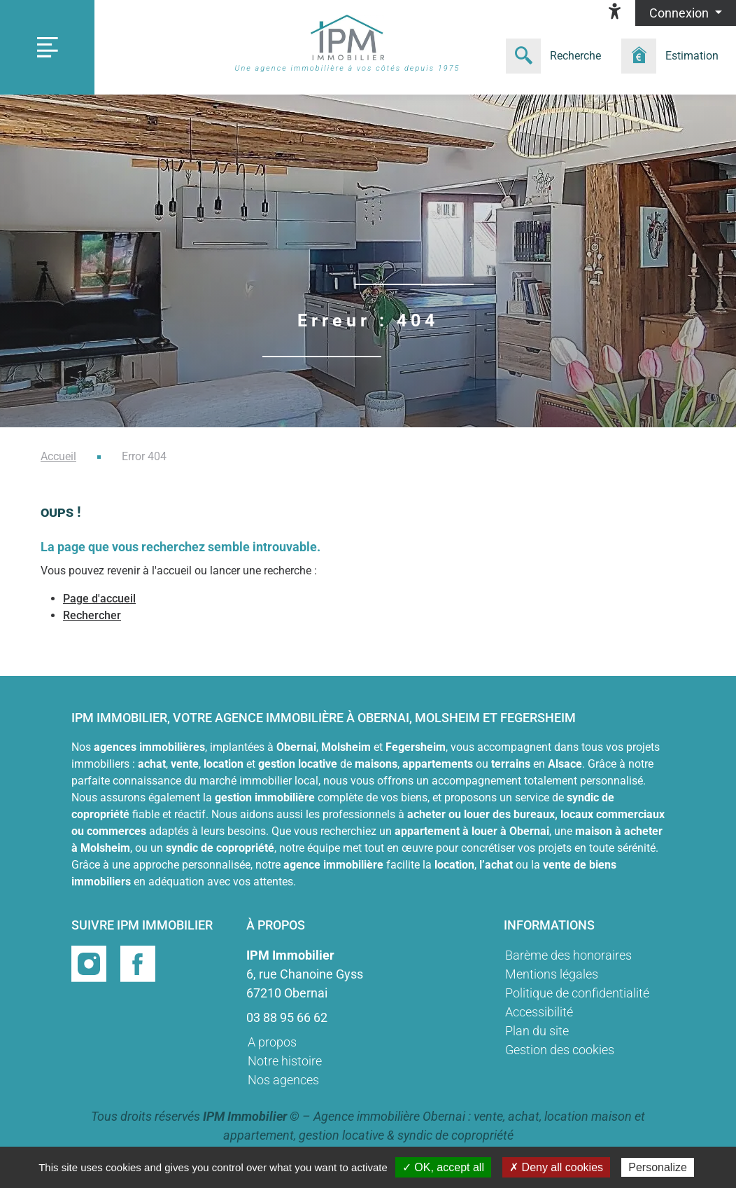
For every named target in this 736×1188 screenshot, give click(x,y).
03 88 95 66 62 (286, 1017)
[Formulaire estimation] (674, 56)
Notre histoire (285, 1061)
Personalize (657, 1167)
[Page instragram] (90, 962)
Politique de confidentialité (577, 993)
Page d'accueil (99, 598)
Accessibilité (539, 1011)
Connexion (680, 13)
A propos (272, 1042)
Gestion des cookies (559, 1049)
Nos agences (283, 1079)
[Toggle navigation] (47, 47)
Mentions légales (551, 974)
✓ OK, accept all (443, 1167)
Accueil (58, 456)
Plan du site (537, 1030)
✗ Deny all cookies (556, 1167)
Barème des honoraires (568, 955)
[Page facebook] (137, 962)
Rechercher (92, 615)
